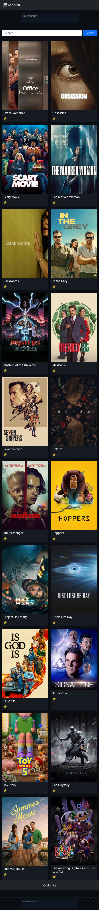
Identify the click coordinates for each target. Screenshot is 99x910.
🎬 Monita (11, 4)
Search (90, 33)
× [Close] (94, 901)
